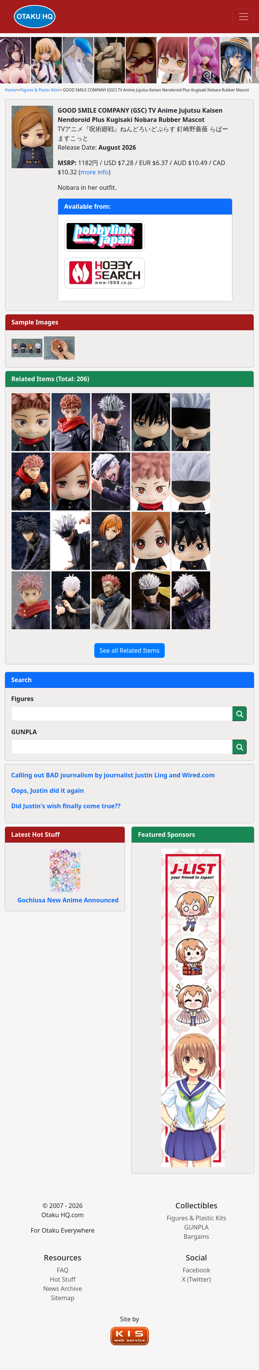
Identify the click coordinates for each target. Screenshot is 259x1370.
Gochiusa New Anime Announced (68, 900)
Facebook (196, 1270)
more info (94, 172)
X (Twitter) (196, 1279)
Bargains (196, 1236)
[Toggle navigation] (243, 16)
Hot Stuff (62, 1279)
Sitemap (63, 1298)
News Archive (62, 1288)
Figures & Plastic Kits (39, 90)
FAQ (62, 1270)
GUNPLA (24, 732)
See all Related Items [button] (129, 650)
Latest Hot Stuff (35, 834)
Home (10, 90)
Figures (22, 698)
